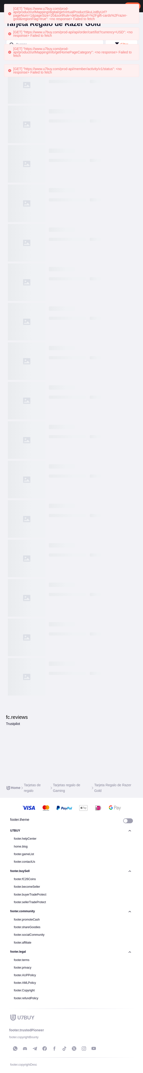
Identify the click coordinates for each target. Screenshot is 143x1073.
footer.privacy (22, 967)
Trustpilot (13, 724)
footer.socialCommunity (29, 934)
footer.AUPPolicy (25, 975)
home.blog (21, 846)
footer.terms (21, 960)
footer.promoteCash (27, 919)
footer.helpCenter (25, 838)
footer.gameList (24, 854)
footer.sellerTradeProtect (30, 902)
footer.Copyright (24, 990)
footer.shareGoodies (27, 927)
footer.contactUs (24, 861)
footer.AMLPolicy (25, 983)
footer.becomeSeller (27, 886)
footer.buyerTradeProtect (30, 894)
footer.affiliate (22, 942)
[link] (13, 787)
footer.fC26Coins (25, 879)
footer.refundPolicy (26, 998)
